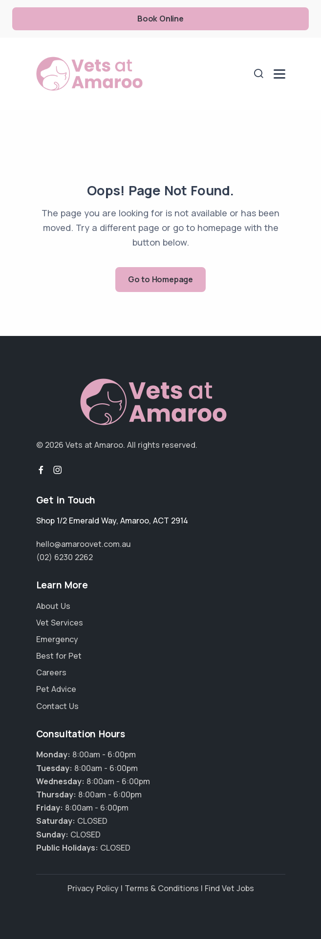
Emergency (57, 639)
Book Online (160, 18)
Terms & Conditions (162, 888)
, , (112, 520)
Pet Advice (56, 689)
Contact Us (57, 706)
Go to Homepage (160, 279)
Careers (51, 672)
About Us (53, 606)
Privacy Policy (93, 888)
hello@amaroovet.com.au (83, 544)
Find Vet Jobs (229, 888)
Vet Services (59, 622)
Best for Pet (59, 655)
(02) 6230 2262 (64, 557)
